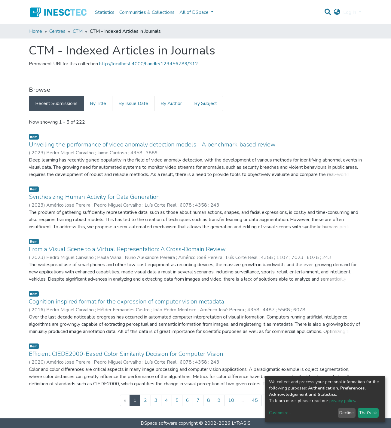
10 (231, 400)
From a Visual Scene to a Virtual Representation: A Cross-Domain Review (127, 249)
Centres (57, 31)
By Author (171, 103)
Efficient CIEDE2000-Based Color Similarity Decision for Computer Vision (126, 354)
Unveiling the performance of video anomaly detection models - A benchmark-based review (152, 144)
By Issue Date (133, 103)
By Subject (205, 103)
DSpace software (159, 423)
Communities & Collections (147, 12)
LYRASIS (241, 423)
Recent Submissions (56, 103)
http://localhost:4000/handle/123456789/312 (148, 63)
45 (255, 400)
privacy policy (342, 401)
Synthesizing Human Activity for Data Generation (94, 197)
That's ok (368, 413)
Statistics (105, 12)
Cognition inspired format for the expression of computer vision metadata (126, 301)
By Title (98, 103)
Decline (346, 413)
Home (35, 31)
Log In (350, 12)
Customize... (280, 413)
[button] (337, 12)
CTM (78, 31)
